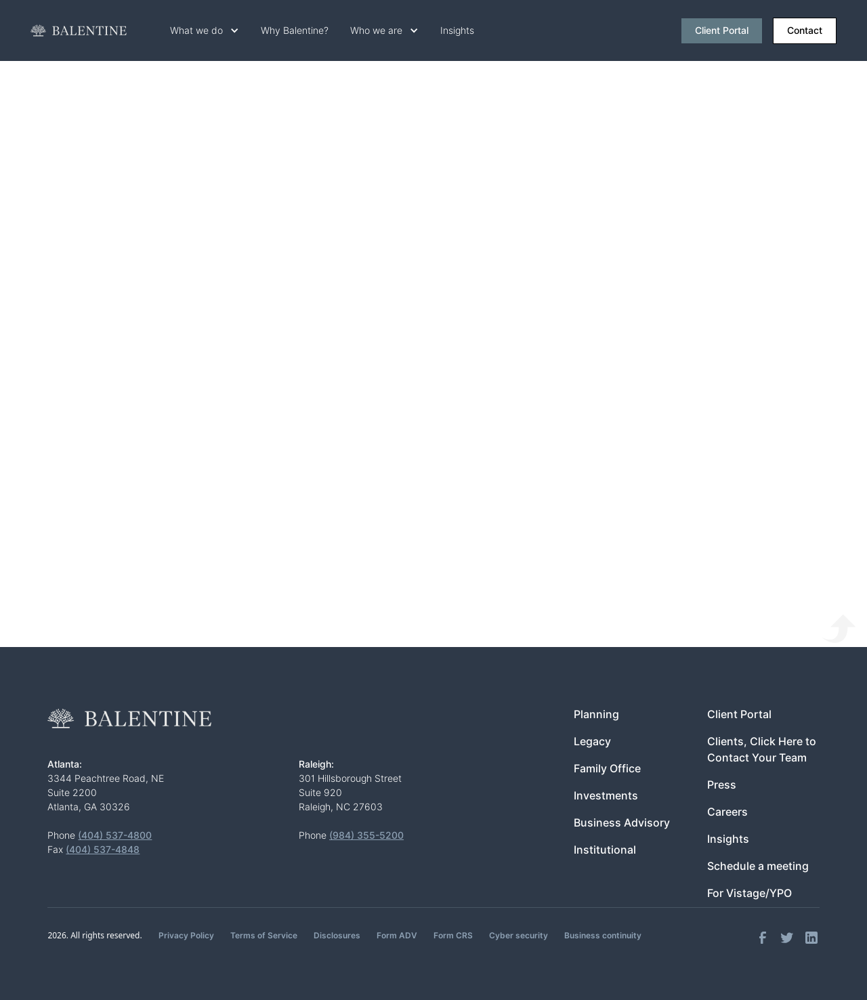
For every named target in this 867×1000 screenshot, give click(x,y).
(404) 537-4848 (103, 849)
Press (721, 784)
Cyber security (518, 935)
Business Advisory (622, 822)
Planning (596, 714)
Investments (606, 795)
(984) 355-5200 (366, 835)
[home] (78, 30)
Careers (727, 812)
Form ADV (397, 935)
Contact (804, 30)
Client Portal (721, 30)
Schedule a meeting (758, 866)
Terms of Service (263, 935)
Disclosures (337, 935)
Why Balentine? (295, 30)
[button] (204, 30)
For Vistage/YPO (749, 893)
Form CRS (453, 935)
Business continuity (602, 935)
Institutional (605, 849)
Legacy (592, 741)
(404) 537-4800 (115, 835)
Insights (457, 30)
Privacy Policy (186, 935)
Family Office (607, 768)
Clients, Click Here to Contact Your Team (761, 749)
